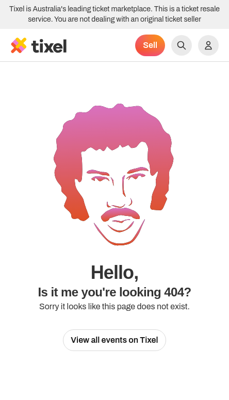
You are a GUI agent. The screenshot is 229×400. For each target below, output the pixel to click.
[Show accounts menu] (208, 45)
